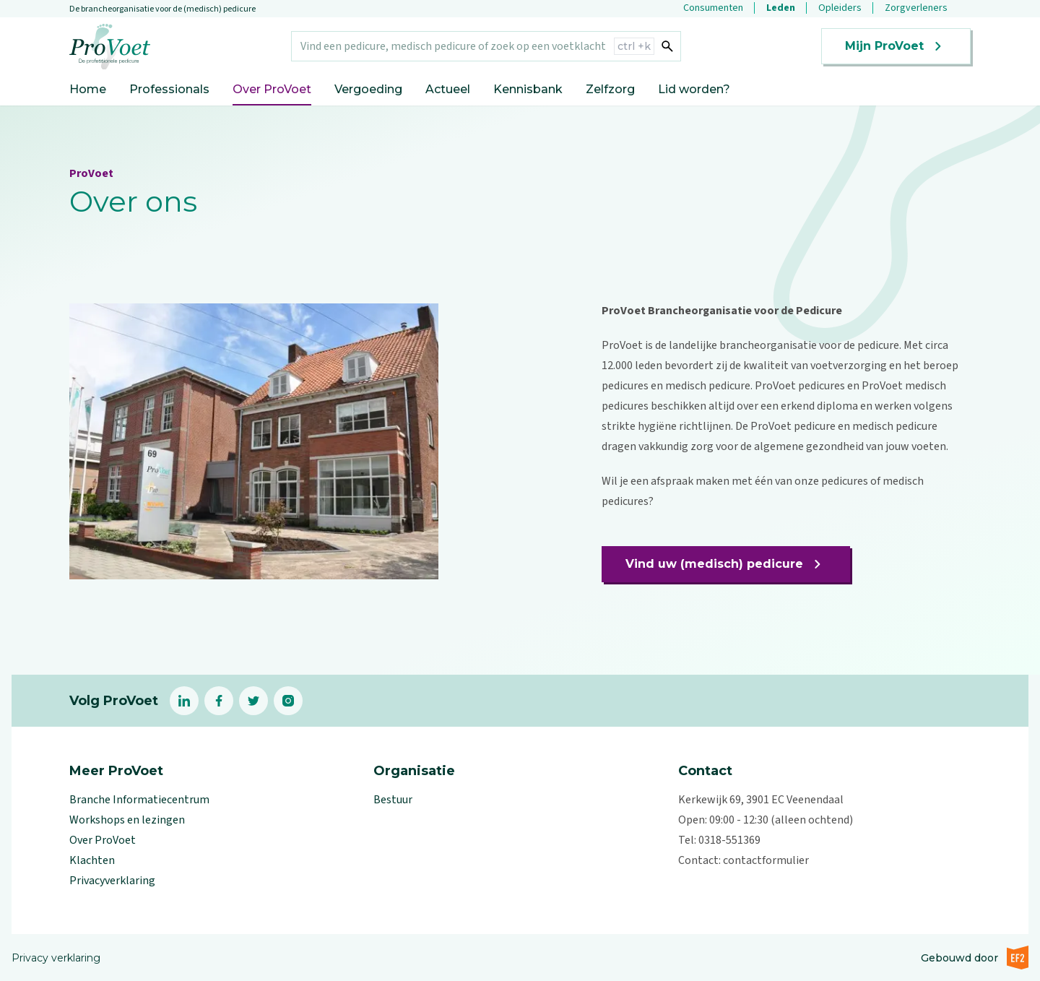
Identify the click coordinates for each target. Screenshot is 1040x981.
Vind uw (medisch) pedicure (725, 564)
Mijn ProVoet (896, 46)
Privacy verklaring (56, 957)
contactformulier (766, 860)
